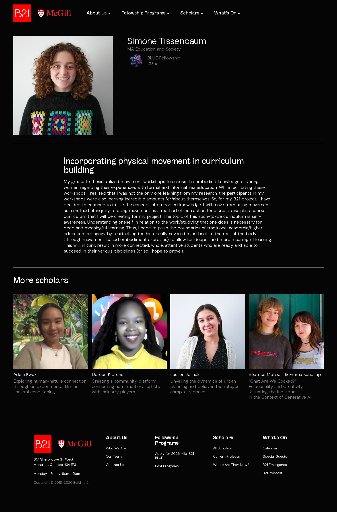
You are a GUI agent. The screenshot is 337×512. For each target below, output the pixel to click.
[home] (22, 13)
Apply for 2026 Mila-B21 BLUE (174, 455)
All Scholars (222, 448)
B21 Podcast (272, 473)
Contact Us (115, 465)
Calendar (270, 448)
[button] (98, 13)
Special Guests (275, 456)
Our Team (114, 456)
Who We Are (116, 448)
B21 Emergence (275, 465)
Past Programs (167, 466)
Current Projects (226, 456)
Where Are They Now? (231, 465)
